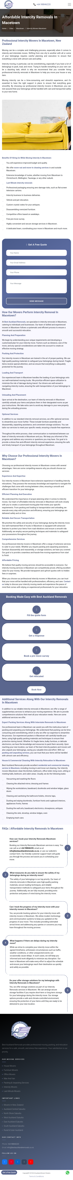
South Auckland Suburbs (14, 1126)
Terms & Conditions (36, 1176)
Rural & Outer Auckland (13, 1130)
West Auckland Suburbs (14, 1117)
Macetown (20, 28)
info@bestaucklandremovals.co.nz (24, 851)
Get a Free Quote (9, 1172)
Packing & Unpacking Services (16, 1083)
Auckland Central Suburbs (14, 1109)
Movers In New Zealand (13, 1105)
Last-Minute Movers (12, 1091)
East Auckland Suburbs (13, 1122)
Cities (11, 28)
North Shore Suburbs (12, 1113)
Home (4, 28)
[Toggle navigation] (69, 4)
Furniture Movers (11, 1070)
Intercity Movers (10, 1087)
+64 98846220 (27, 848)
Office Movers (9, 1074)
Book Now (36, 689)
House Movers (10, 1066)
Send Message (36, 301)
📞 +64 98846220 (42, 4)
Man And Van (9, 1078)
